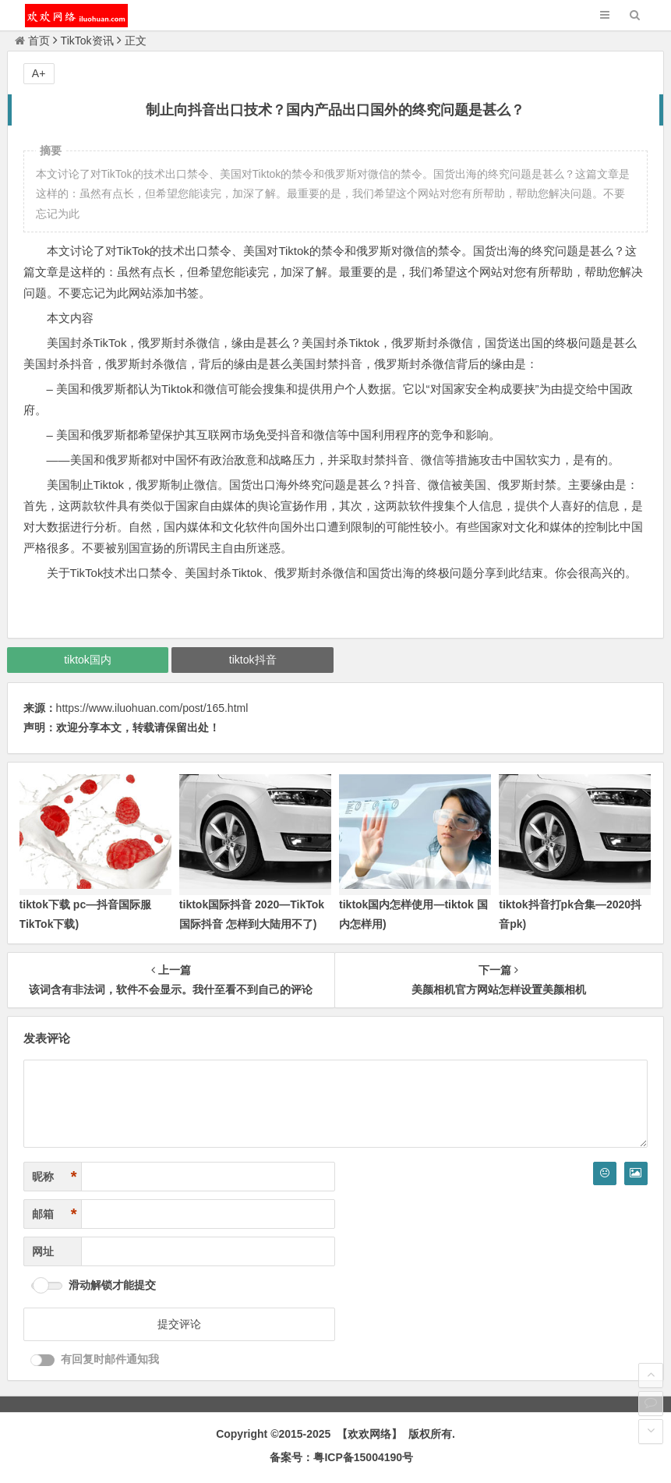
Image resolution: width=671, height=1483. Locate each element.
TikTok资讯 (87, 40)
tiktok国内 (87, 659)
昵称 (54, 1177)
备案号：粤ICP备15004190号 (341, 1457)
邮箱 (54, 1214)
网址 (43, 1251)
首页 (32, 40)
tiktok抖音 (253, 659)
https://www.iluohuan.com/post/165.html (152, 708)
